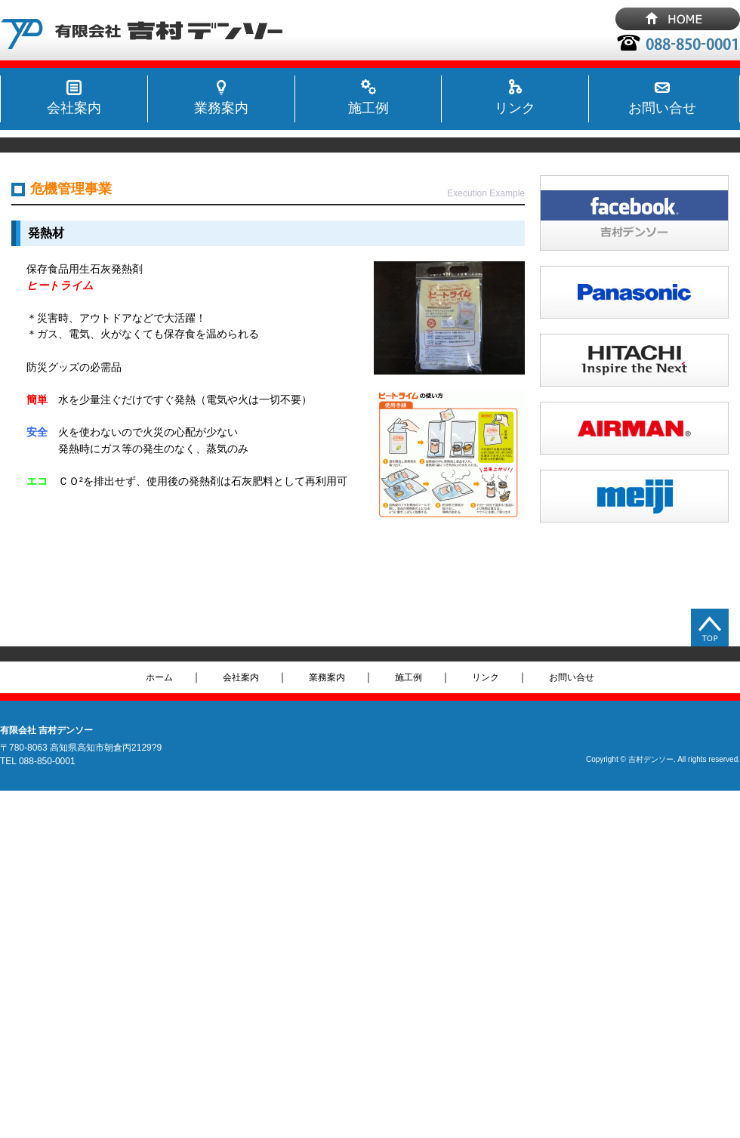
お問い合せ (662, 108)
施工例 (368, 108)
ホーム (159, 677)
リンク (515, 108)
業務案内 (221, 108)
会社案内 (74, 108)
